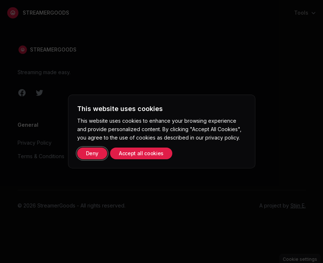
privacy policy (222, 137)
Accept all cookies (141, 153)
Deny (92, 153)
